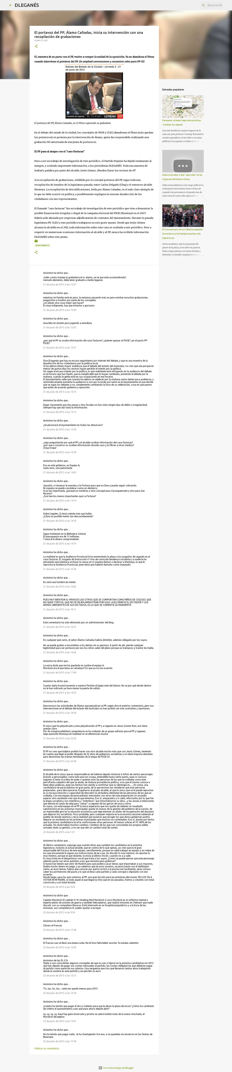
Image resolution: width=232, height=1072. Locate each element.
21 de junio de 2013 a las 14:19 (59, 543)
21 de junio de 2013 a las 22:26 (59, 738)
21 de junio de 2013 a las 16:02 (59, 586)
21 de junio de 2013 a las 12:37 (59, 284)
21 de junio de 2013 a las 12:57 (59, 347)
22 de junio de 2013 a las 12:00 (59, 947)
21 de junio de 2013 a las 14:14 (59, 500)
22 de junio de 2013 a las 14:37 (59, 1021)
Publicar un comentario (46, 1048)
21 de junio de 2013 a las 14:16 (59, 520)
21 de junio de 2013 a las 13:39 (59, 452)
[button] (36, 46)
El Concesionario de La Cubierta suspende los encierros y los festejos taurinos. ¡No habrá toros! (182, 233)
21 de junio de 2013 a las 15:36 (59, 569)
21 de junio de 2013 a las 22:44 (59, 761)
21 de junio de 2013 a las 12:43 (59, 327)
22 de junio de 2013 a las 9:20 (59, 887)
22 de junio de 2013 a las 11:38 (59, 930)
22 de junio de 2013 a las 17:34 (59, 1041)
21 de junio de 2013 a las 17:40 (59, 672)
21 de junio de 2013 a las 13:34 (59, 429)
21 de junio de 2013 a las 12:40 (59, 310)
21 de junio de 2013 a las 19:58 (59, 713)
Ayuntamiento (42, 245)
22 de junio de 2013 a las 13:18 (59, 993)
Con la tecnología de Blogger (116, 1068)
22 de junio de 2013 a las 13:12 (59, 975)
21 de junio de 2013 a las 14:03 (59, 472)
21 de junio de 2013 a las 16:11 (59, 609)
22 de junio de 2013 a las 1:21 (59, 832)
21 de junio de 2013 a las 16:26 (59, 652)
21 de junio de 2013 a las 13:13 (59, 391)
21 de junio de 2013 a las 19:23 (59, 692)
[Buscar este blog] (207, 5)
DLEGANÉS (27, 5)
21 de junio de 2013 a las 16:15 (59, 627)
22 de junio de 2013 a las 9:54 (59, 912)
